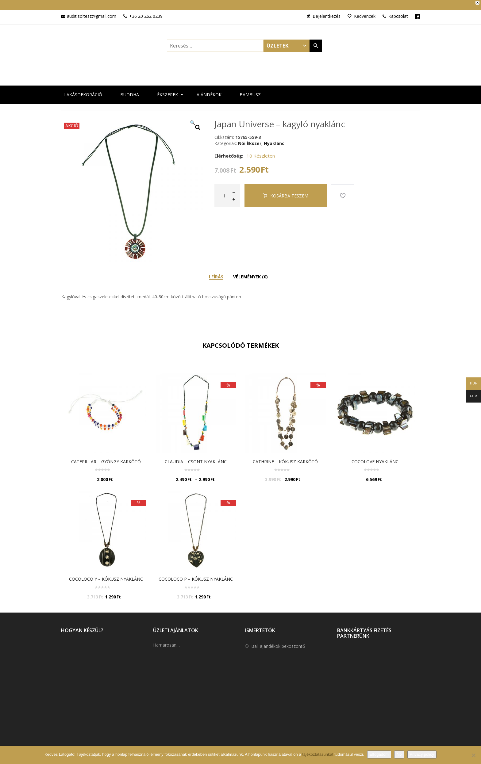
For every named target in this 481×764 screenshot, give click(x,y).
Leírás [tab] (216, 271)
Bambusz (250, 89)
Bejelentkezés (327, 11)
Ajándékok (209, 89)
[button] (197, 122)
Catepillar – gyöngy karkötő (106, 456)
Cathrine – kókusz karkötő (285, 456)
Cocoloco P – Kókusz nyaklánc (196, 574)
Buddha (129, 89)
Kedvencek (364, 11)
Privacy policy (422, 754)
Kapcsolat (395, 11)
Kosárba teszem (289, 190)
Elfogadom (379, 754)
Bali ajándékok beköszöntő (278, 641)
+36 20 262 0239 (146, 11)
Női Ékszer (249, 138)
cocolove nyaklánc (375, 456)
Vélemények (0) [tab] (250, 271)
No (399, 754)
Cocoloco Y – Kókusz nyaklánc (106, 574)
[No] (473, 755)
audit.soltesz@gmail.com (91, 11)
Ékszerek (167, 89)
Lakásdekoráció (83, 89)
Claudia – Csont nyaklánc (196, 456)
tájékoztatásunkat (318, 754)
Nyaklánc (274, 138)
